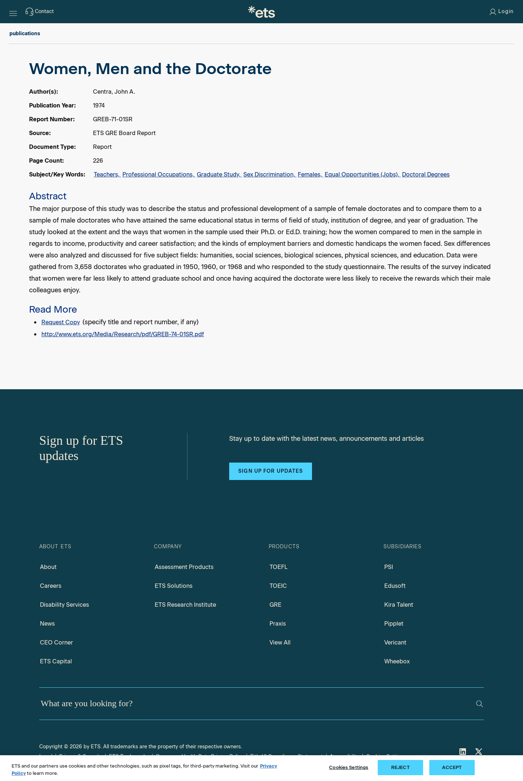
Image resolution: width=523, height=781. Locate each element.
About (48, 567)
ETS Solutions (173, 585)
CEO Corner (56, 642)
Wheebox (397, 661)
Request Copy (60, 322)
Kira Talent (398, 604)
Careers (50, 585)
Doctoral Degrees (426, 174)
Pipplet (394, 623)
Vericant (395, 642)
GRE (275, 604)
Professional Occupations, (158, 174)
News (47, 623)
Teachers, (107, 174)
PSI (388, 567)
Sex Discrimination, (269, 174)
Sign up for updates (270, 471)
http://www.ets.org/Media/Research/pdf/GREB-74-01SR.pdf (122, 334)
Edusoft (395, 585)
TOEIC (278, 585)
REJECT (400, 767)
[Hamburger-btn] (13, 11)
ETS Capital (56, 661)
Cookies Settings (348, 767)
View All (280, 642)
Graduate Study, (219, 174)
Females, (310, 174)
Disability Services (64, 604)
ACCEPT (452, 767)
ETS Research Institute (185, 604)
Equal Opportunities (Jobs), (363, 174)
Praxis (277, 623)
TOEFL (278, 567)
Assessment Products (184, 567)
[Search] (479, 704)
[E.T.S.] (261, 12)
